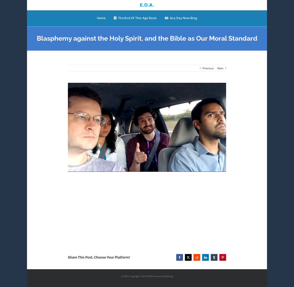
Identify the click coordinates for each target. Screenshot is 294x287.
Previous (208, 68)
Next (220, 68)
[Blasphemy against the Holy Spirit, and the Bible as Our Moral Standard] (147, 127)
